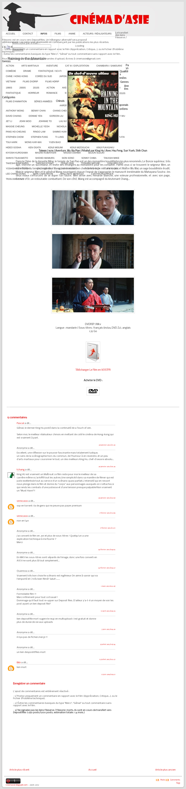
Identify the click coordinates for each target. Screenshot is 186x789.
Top (178, 783)
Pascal (20, 423)
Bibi (19, 662)
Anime (71, 33)
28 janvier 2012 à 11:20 (107, 445)
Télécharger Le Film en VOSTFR (93, 370)
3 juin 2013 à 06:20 (108, 629)
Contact (28, 33)
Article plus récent (19, 770)
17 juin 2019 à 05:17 (108, 675)
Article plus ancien (165, 770)
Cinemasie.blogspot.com (17, 785)
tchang (21, 470)
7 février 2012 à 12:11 (107, 528)
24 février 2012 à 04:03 (106, 550)
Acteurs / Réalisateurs (97, 33)
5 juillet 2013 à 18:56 (107, 644)
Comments (175, 780)
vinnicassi (22, 501)
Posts (162, 780)
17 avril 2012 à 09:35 (108, 611)
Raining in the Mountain (27, 59)
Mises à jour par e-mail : (25, 43)
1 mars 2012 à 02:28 (108, 586)
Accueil (10, 33)
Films (58, 33)
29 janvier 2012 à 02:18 (106, 498)
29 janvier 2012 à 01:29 (106, 467)
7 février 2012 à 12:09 (107, 513)
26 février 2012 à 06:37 (106, 568)
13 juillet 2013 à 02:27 (107, 659)
